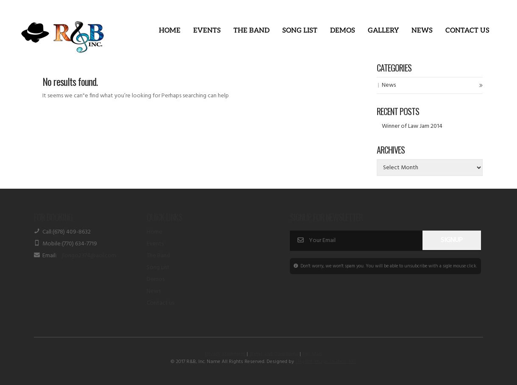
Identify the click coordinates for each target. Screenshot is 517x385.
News (422, 31)
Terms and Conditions (273, 354)
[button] (207, 31)
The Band (251, 31)
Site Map (312, 354)
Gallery (383, 31)
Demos (342, 31)
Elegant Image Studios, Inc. (325, 362)
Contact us (160, 303)
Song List (299, 31)
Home (170, 31)
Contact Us (467, 31)
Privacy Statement (225, 354)
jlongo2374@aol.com (89, 256)
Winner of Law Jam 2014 (412, 126)
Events (207, 31)
